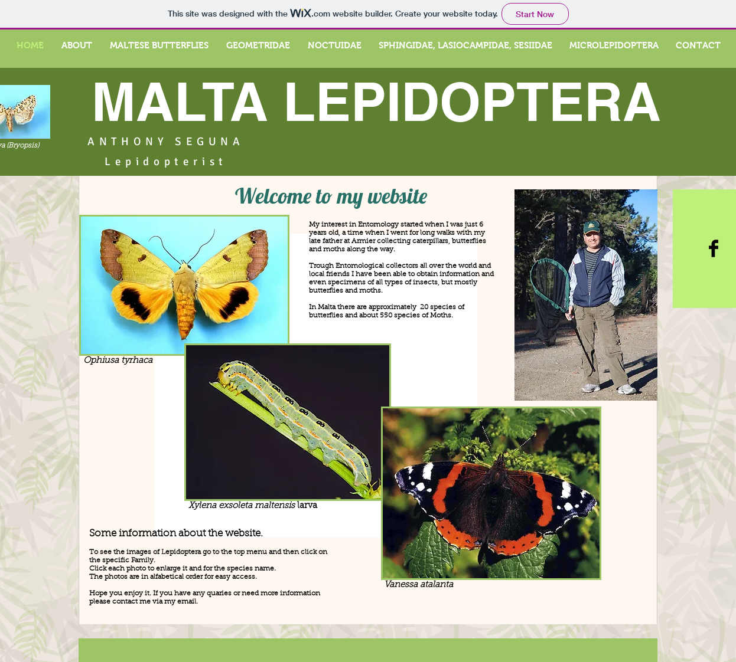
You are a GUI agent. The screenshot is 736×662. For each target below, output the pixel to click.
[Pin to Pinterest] (53, 189)
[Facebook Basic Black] (713, 248)
